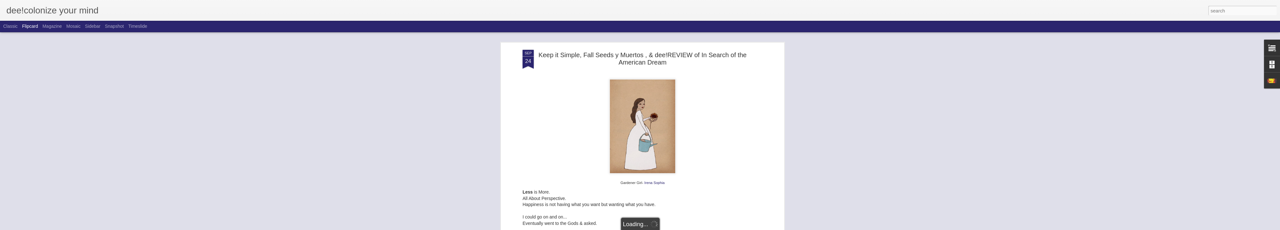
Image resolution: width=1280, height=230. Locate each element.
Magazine (52, 26)
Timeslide (137, 26)
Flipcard (30, 26)
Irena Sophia (654, 183)
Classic (10, 26)
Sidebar (92, 26)
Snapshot (114, 26)
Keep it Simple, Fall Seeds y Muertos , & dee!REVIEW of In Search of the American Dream (643, 58)
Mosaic (73, 26)
